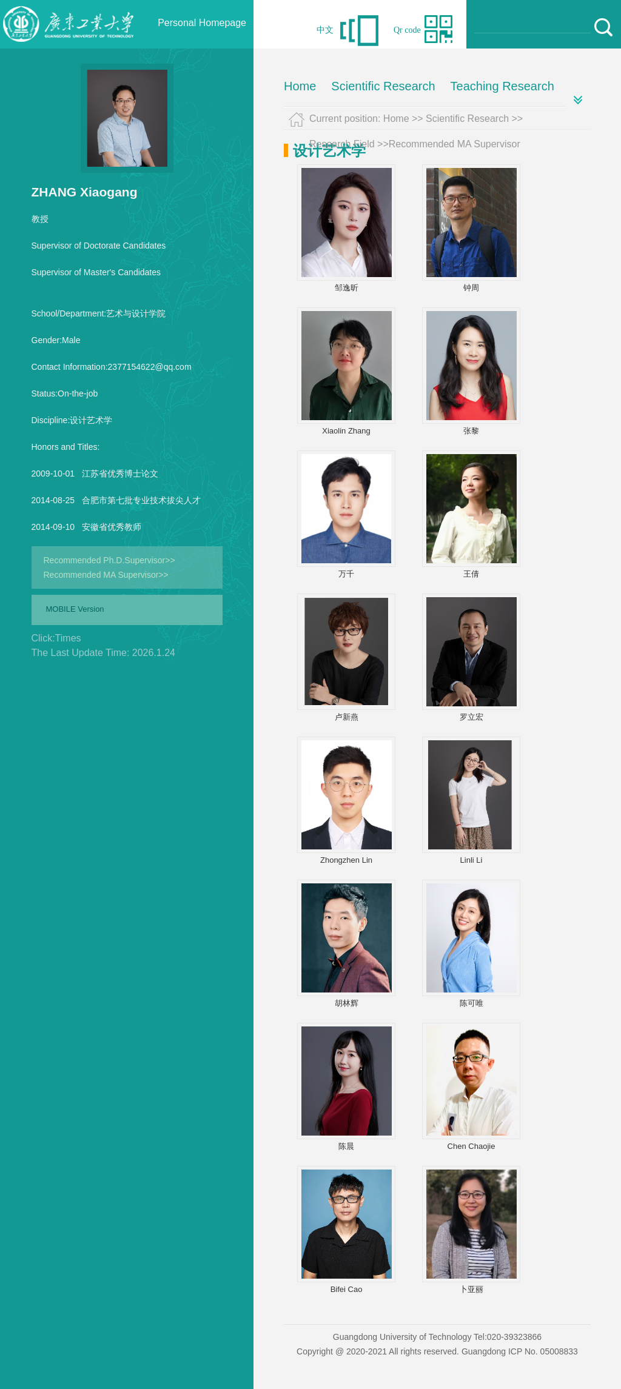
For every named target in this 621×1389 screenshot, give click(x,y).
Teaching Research (502, 86)
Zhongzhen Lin (346, 860)
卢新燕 (346, 716)
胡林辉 (346, 1003)
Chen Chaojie (471, 1146)
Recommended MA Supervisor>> (106, 575)
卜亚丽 (471, 1289)
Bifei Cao (347, 1289)
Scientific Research (383, 86)
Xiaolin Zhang (346, 430)
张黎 (471, 430)
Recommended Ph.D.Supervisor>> (109, 560)
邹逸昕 (346, 287)
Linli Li (471, 860)
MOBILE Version (75, 609)
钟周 (471, 287)
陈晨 (346, 1146)
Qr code (407, 30)
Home (300, 86)
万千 (346, 573)
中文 (325, 30)
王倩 (471, 573)
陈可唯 (471, 1003)
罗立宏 (471, 716)
